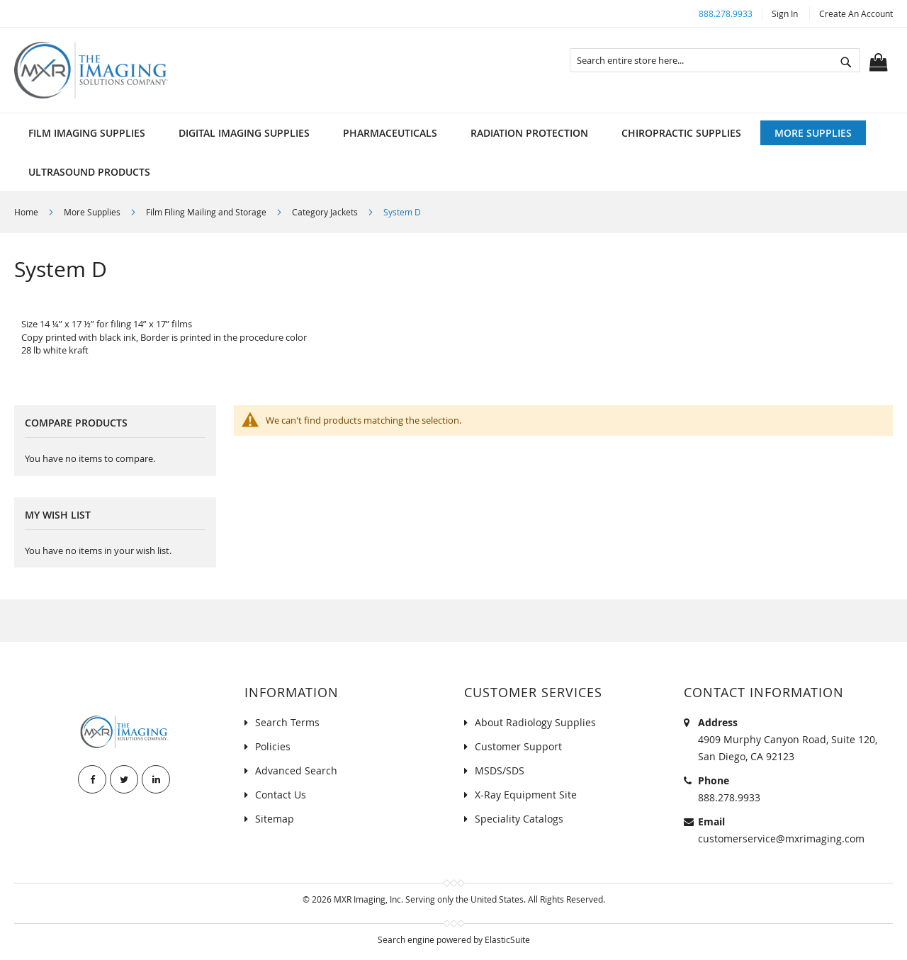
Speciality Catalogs (519, 818)
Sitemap (274, 818)
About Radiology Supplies (535, 722)
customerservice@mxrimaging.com (781, 838)
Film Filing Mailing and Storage (207, 212)
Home (27, 212)
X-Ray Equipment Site (526, 794)
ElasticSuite (507, 939)
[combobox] (715, 60)
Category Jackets (326, 212)
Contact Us (280, 794)
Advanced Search (296, 770)
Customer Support (518, 746)
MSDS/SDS (499, 770)
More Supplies (93, 212)
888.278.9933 (726, 13)
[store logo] (91, 70)
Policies (273, 746)
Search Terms (287, 722)
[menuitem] (86, 132)
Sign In (785, 13)
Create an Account (856, 13)
